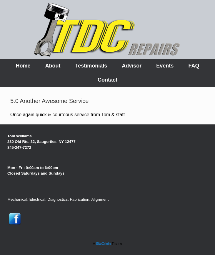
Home (23, 66)
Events (165, 66)
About (53, 66)
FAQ (193, 66)
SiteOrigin (103, 243)
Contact (107, 80)
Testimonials (91, 66)
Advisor (131, 66)
